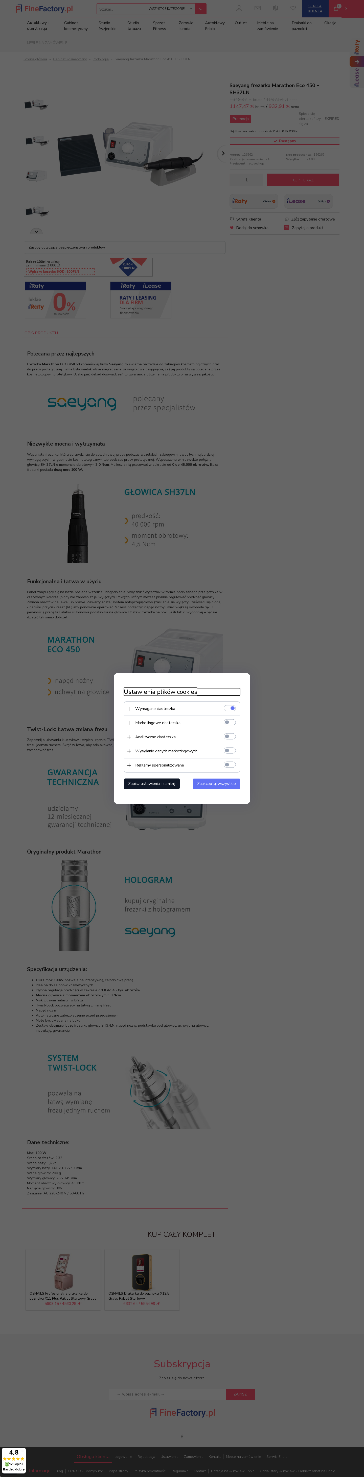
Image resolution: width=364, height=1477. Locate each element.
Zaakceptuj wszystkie (216, 783)
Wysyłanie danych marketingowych (166, 751)
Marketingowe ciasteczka (157, 723)
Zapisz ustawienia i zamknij (151, 783)
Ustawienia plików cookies (160, 692)
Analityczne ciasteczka (155, 737)
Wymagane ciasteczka (155, 709)
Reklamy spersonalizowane (159, 765)
